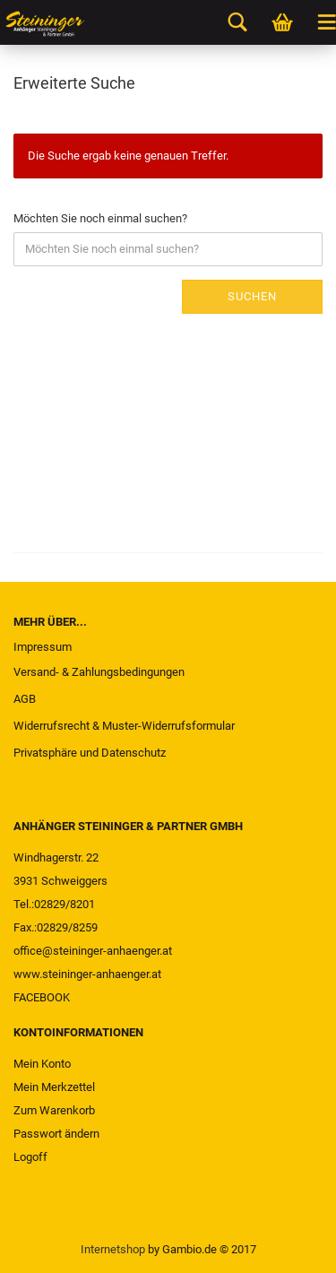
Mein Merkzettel (54, 1087)
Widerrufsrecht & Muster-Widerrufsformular (124, 725)
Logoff (30, 1157)
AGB (24, 699)
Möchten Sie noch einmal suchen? (100, 218)
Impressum (42, 647)
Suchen (252, 296)
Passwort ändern (56, 1133)
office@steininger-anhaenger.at (92, 950)
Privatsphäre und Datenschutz (89, 752)
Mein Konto (42, 1063)
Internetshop (113, 1249)
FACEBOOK (41, 997)
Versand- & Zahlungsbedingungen (99, 672)
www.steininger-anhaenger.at (87, 974)
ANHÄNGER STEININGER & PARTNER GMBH (128, 826)
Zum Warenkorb (54, 1110)
